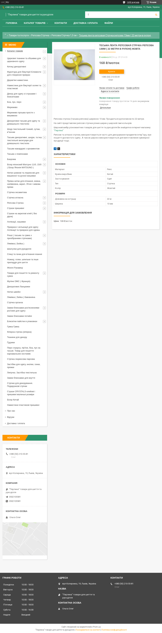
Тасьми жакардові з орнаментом (23, 148)
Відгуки (10, 417)
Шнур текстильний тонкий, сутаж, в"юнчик (23, 130)
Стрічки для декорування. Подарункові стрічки (20, 384)
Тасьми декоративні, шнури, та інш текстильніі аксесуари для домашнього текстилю (24, 140)
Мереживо (12, 107)
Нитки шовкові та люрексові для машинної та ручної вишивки (23, 174)
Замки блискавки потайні (19, 316)
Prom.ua (97, 627)
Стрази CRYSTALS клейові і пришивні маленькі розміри (21, 393)
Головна (11, 23)
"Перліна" (58, 130)
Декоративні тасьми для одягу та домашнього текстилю (23, 122)
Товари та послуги (19, 35)
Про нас (11, 411)
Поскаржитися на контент (88, 630)
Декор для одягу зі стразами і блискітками (21, 95)
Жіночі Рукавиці (15, 267)
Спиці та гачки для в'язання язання (24, 254)
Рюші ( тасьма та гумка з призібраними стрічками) (19, 237)
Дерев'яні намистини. (17, 80)
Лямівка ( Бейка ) (15, 243)
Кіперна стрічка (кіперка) (19, 332)
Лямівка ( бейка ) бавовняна (21, 297)
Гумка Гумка (13, 326)
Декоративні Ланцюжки (18, 286)
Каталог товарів (34, 23)
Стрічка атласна (15, 197)
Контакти (61, 23)
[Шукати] (156, 14)
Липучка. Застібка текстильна (22, 372)
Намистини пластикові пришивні (23, 405)
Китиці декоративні (16, 66)
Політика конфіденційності (114, 630)
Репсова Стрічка (40, 35)
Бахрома (11, 159)
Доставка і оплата (86, 23)
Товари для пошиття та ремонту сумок (23, 274)
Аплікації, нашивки (16, 221)
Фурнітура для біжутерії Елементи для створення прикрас (24, 73)
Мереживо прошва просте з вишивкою (21, 114)
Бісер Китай (13, 399)
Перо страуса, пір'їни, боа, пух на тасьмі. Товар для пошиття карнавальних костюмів (23, 351)
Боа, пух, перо (14, 102)
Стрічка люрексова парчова (21, 359)
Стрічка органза (15, 302)
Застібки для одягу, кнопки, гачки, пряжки (23, 366)
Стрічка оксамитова (17, 192)
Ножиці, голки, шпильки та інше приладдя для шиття (22, 261)
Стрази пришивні (15, 208)
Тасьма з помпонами (17, 154)
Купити (111, 71)
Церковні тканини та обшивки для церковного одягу (24, 60)
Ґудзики (11, 342)
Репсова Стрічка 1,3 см (64, 35)
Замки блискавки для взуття (21, 378)
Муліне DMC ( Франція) (18, 281)
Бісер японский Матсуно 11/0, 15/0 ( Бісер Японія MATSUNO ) (24, 166)
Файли (108, 23)
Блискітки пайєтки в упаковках (22, 321)
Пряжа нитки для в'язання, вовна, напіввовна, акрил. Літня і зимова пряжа (24, 184)
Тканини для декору (17, 337)
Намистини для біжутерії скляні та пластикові (24, 87)
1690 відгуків (133, 2)
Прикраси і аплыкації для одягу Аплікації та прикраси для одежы (23, 228)
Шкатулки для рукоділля (19, 249)
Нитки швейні (13, 292)
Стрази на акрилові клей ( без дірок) (22, 215)
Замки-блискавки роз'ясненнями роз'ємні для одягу (23, 309)
